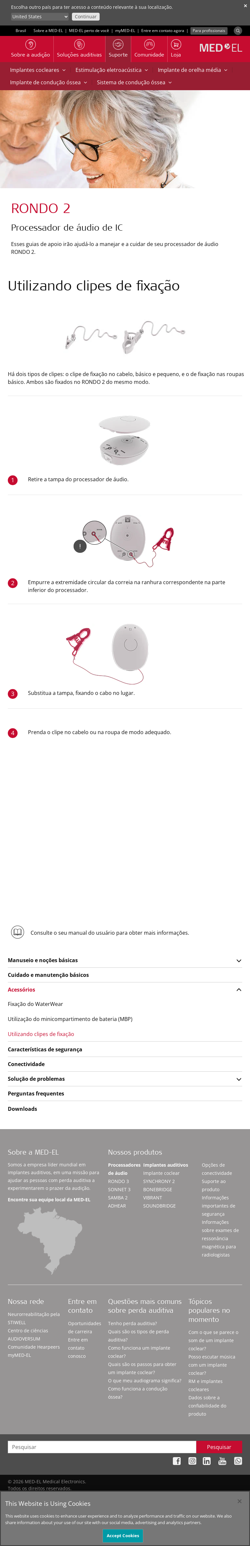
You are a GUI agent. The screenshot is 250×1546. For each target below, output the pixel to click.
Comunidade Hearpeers (34, 1347)
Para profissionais (209, 30)
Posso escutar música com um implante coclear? (211, 1365)
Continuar (86, 16)
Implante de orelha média (192, 70)
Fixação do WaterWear (35, 1004)
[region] (125, 1518)
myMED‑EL (125, 30)
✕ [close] (245, 6)
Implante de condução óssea (48, 82)
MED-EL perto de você (89, 30)
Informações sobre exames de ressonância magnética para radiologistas (220, 1238)
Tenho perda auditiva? (132, 1323)
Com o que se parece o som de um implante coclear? (213, 1340)
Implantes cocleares (37, 70)
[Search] (238, 30)
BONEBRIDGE (157, 1189)
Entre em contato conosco (78, 1348)
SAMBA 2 (118, 1197)
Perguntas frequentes (36, 1093)
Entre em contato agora (162, 30)
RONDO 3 (118, 1181)
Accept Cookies (123, 1535)
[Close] (239, 1501)
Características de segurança (45, 1049)
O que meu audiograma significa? (144, 1380)
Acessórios (21, 989)
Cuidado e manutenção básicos (48, 975)
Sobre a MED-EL (48, 30)
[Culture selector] (40, 17)
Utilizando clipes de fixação (41, 1034)
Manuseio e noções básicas (43, 960)
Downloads (22, 1108)
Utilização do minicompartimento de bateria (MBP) (70, 1019)
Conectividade (26, 1064)
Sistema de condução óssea (134, 82)
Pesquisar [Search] (219, 1447)
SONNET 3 (119, 1189)
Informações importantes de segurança (218, 1205)
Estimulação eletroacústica (112, 70)
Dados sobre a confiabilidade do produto (207, 1405)
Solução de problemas (36, 1078)
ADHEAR (117, 1206)
